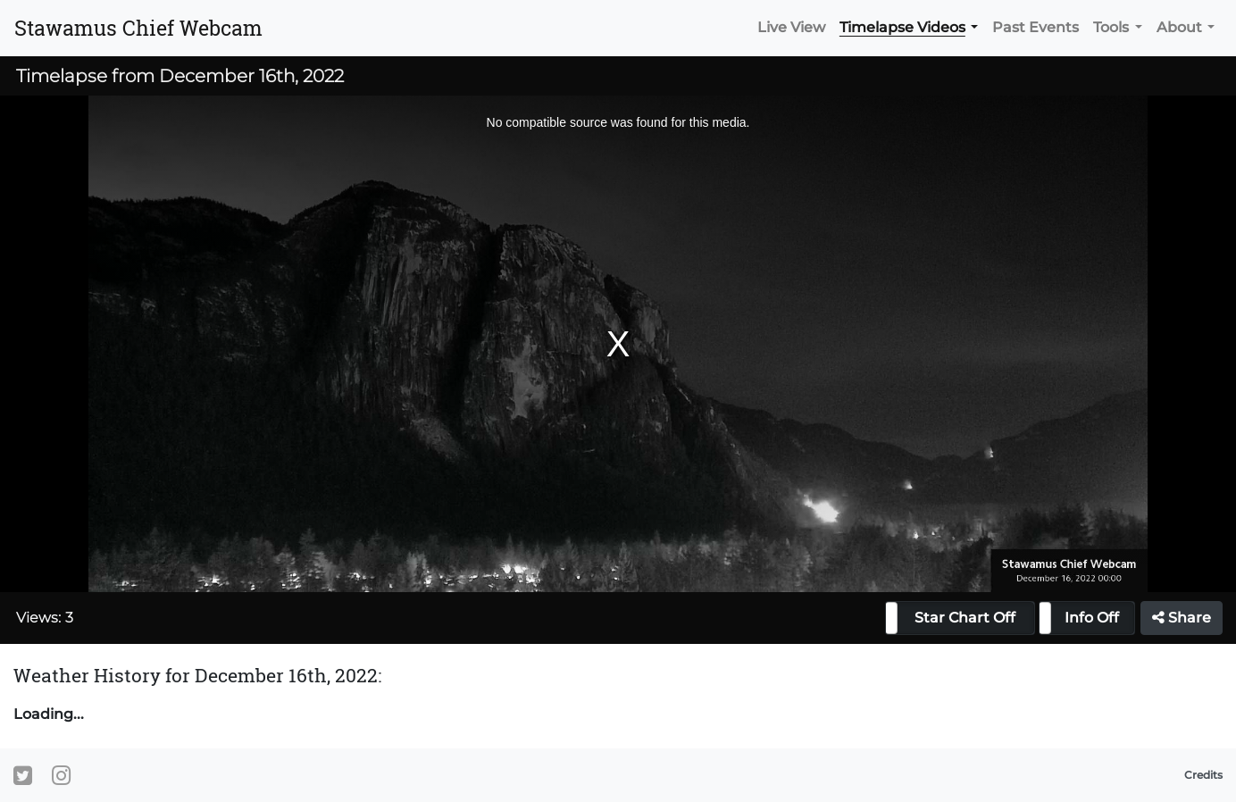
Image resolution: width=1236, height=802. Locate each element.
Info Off (1092, 617)
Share (1181, 617)
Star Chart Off (964, 617)
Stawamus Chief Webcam (138, 27)
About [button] (1179, 27)
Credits (1203, 774)
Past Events (1035, 27)
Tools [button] (1111, 27)
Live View (791, 27)
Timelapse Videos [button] (902, 27)
